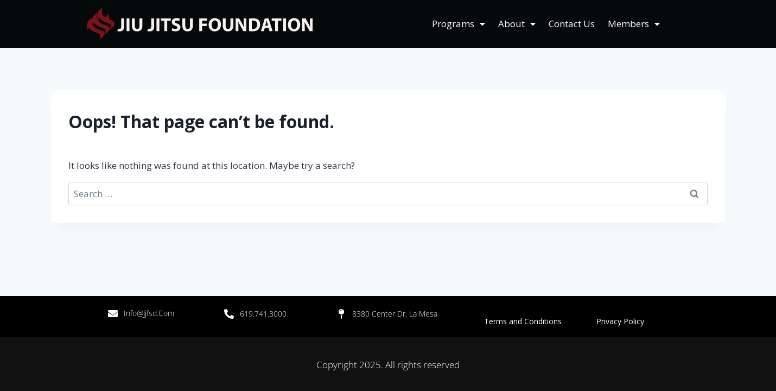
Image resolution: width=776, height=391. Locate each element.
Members (634, 24)
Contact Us (572, 23)
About (517, 24)
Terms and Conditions (540, 321)
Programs (458, 24)
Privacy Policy (620, 321)
